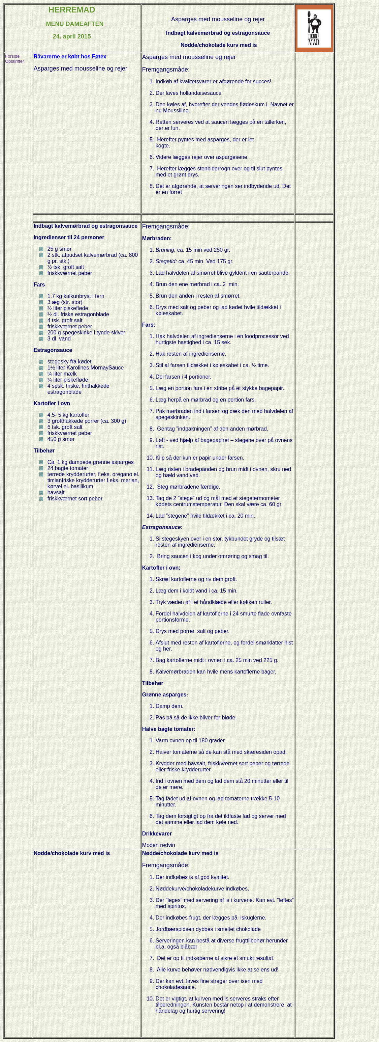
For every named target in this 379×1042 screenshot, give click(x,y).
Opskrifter (14, 61)
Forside (12, 56)
